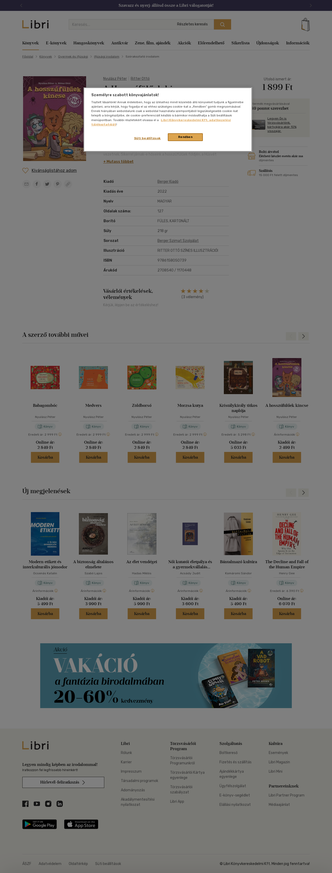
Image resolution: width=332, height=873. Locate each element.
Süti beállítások (147, 138)
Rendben (185, 137)
